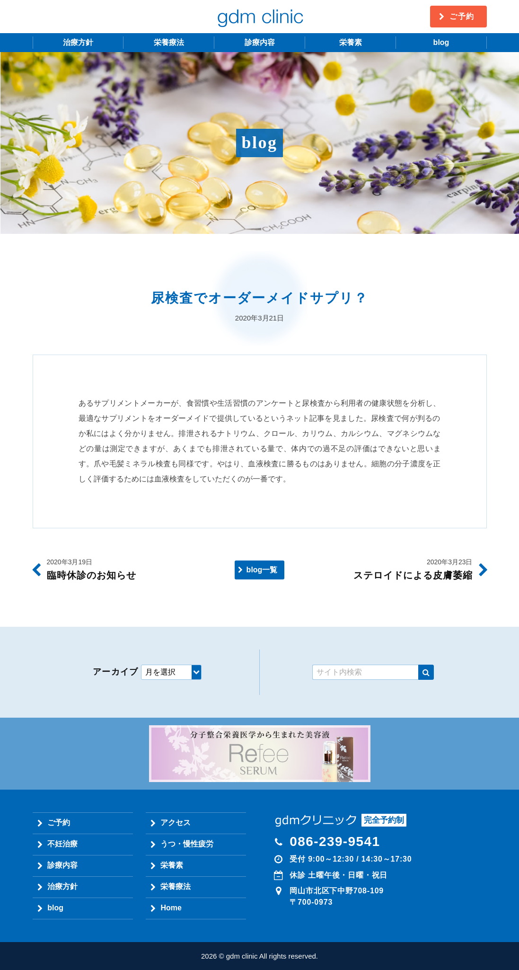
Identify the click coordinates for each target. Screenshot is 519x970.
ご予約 (462, 16)
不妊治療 (62, 844)
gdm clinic (259, 16)
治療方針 (78, 42)
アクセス (175, 823)
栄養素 (350, 42)
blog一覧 (262, 570)
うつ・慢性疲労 (186, 844)
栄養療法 (169, 42)
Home (170, 908)
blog (441, 42)
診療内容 (260, 42)
